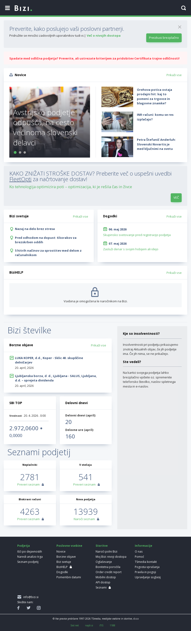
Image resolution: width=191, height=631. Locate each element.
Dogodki (62, 572)
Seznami (101, 587)
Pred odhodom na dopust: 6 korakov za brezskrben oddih (45, 240)
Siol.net (74, 625)
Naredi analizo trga (30, 557)
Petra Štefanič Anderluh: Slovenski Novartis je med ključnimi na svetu (156, 144)
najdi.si (89, 625)
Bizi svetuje (63, 562)
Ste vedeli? (132, 362)
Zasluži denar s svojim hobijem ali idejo (130, 249)
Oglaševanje (104, 562)
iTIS (101, 625)
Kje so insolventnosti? (141, 333)
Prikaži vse (174, 75)
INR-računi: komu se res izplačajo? (155, 117)
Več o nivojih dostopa (104, 35)
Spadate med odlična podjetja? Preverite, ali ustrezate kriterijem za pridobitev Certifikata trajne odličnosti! (94, 58)
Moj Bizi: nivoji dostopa (111, 557)
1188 (112, 625)
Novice (61, 551)
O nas (138, 551)
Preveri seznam (28, 484)
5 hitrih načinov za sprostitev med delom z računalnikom (48, 252)
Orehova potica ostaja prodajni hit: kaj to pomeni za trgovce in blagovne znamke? (154, 97)
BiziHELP (62, 567)
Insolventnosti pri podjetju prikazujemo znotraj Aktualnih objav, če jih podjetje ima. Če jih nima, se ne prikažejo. (150, 349)
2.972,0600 (23, 428)
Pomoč (139, 557)
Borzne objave (66, 557)
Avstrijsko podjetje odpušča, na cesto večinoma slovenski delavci (45, 127)
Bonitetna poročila (108, 567)
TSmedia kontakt (146, 562)
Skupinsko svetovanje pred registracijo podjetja (137, 235)
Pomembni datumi (68, 577)
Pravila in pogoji (145, 572)
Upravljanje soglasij (148, 577)
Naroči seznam (84, 519)
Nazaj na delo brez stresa (35, 229)
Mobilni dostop (106, 577)
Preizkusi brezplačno (164, 37)
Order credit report (109, 572)
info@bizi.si (30, 597)
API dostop (103, 582)
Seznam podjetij (27, 562)
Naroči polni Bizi (106, 551)
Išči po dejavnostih (29, 551)
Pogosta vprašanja (147, 567)
